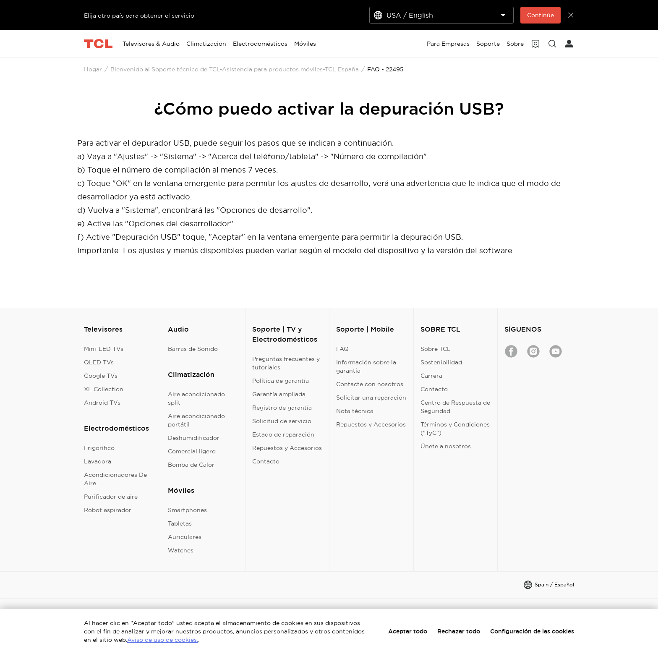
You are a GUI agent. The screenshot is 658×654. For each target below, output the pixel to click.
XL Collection (103, 389)
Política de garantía (280, 381)
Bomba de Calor (191, 464)
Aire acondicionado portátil (196, 420)
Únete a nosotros (445, 446)
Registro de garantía (282, 407)
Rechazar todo (458, 631)
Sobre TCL (435, 349)
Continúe (540, 15)
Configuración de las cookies (532, 631)
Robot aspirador (107, 510)
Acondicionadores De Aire (115, 479)
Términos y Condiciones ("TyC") (455, 429)
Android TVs (102, 402)
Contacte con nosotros (369, 384)
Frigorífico (99, 448)
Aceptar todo (407, 631)
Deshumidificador (193, 438)
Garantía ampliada (279, 394)
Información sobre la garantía (366, 366)
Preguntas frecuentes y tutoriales (286, 363)
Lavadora (97, 461)
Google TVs (101, 375)
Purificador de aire (111, 496)
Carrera (431, 375)
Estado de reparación (283, 434)
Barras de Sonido (193, 349)
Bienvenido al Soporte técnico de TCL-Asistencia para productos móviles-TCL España (234, 69)
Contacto (265, 461)
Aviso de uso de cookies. (162, 640)
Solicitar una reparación (371, 397)
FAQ (342, 349)
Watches (180, 550)
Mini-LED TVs (103, 349)
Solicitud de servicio (281, 421)
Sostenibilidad (441, 362)
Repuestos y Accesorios (287, 448)
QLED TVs (99, 362)
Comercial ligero (192, 451)
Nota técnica (354, 411)
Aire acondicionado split (196, 398)
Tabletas (180, 523)
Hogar (93, 69)
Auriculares (184, 537)
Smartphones (187, 510)
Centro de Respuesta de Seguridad (455, 407)
